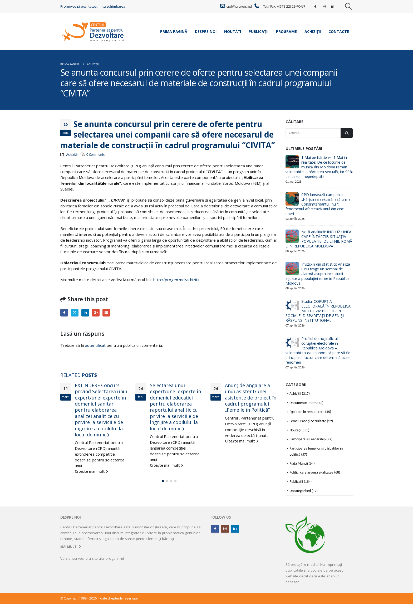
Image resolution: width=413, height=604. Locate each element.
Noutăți (232, 31)
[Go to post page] (292, 161)
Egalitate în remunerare (306, 412)
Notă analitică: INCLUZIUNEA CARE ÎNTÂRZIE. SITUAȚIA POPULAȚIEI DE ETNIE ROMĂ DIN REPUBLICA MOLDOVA (319, 239)
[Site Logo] (93, 31)
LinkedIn (85, 312)
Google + (96, 312)
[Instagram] (324, 6)
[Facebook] (315, 6)
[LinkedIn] (333, 6)
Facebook (64, 312)
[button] (349, 6)
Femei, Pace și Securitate (307, 421)
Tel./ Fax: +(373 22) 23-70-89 (284, 6)
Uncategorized (300, 491)
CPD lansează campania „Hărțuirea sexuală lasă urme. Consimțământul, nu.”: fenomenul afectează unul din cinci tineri (318, 204)
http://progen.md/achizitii (176, 279)
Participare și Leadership (307, 439)
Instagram (225, 529)
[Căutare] (347, 133)
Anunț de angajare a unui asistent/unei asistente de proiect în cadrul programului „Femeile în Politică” (250, 397)
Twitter (74, 312)
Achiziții (312, 31)
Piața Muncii (298, 463)
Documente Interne (303, 403)
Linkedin (235, 529)
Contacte (338, 31)
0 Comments (95, 154)
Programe (286, 31)
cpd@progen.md (236, 6)
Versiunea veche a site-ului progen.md (92, 558)
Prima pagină (173, 31)
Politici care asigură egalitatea (311, 472)
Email (106, 312)
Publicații (258, 31)
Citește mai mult (91, 471)
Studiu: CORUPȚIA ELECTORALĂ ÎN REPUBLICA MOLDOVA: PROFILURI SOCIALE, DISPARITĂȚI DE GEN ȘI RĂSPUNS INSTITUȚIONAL (318, 311)
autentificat (95, 345)
